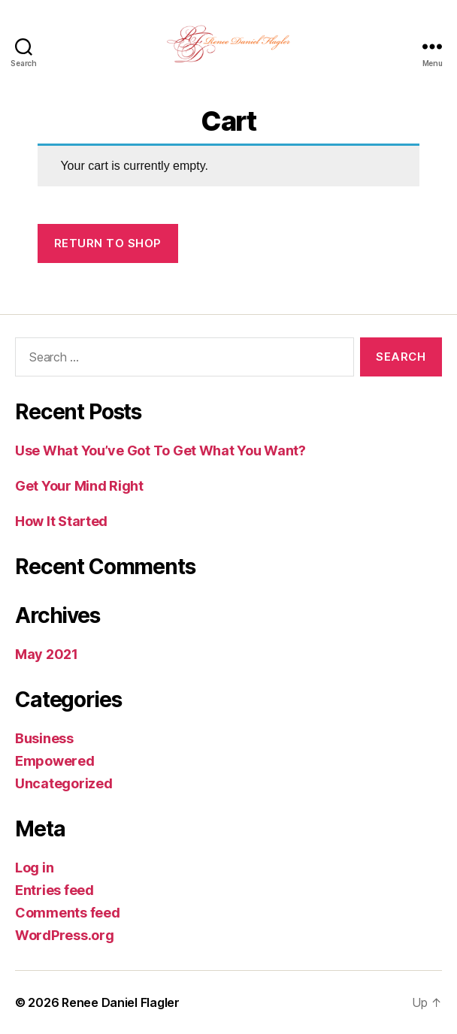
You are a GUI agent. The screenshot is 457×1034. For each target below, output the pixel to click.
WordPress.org (64, 935)
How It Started (61, 521)
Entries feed (54, 890)
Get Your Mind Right (79, 486)
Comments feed (67, 913)
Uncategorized (64, 783)
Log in (34, 867)
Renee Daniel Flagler (121, 1002)
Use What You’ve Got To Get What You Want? (160, 450)
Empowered (55, 761)
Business (44, 738)
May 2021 (46, 654)
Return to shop (108, 243)
